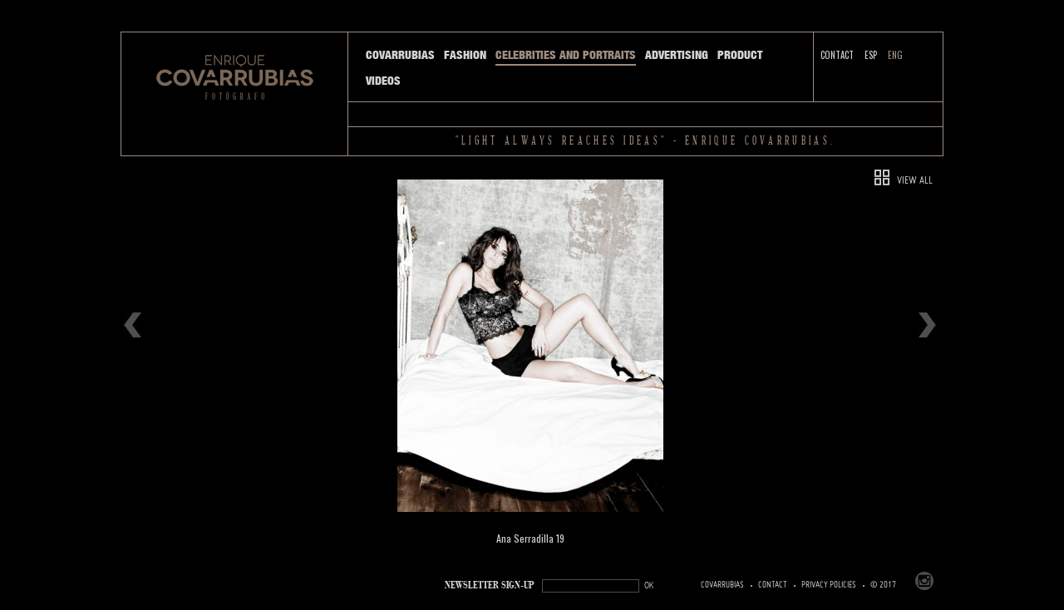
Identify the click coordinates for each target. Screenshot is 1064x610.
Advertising (676, 54)
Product (739, 54)
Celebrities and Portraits (565, 54)
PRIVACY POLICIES (828, 585)
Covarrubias (400, 54)
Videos (383, 80)
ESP (870, 54)
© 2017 (883, 585)
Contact (837, 54)
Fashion (465, 54)
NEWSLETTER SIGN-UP (489, 585)
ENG (895, 54)
